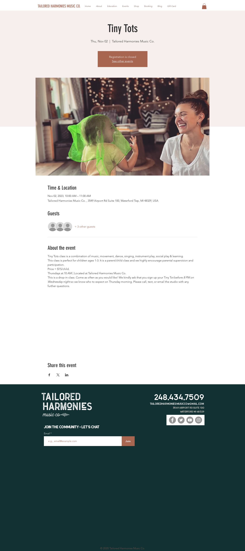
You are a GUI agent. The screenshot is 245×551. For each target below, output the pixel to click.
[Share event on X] (58, 374)
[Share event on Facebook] (49, 374)
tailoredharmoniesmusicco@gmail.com (177, 403)
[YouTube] (189, 420)
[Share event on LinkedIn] (66, 374)
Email (47, 433)
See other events (122, 61)
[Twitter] (181, 420)
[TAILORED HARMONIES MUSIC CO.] (59, 6)
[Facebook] (172, 420)
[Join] (128, 441)
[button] (204, 6)
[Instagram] (198, 420)
